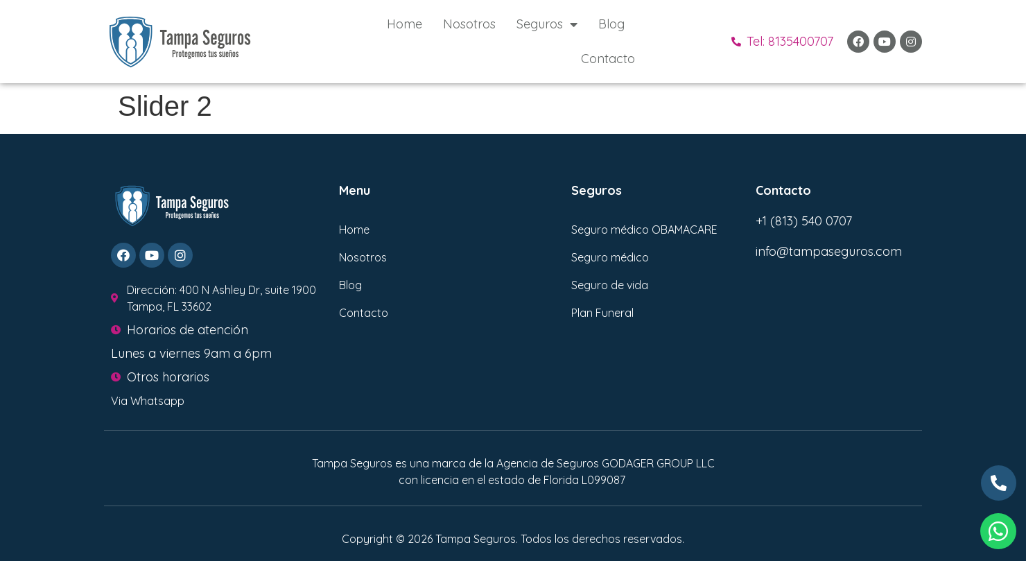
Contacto (608, 59)
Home (404, 24)
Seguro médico (610, 257)
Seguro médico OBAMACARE (644, 229)
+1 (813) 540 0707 (804, 221)
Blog (611, 24)
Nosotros (469, 24)
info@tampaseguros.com (829, 251)
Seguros (546, 24)
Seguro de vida (609, 285)
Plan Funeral (602, 313)
